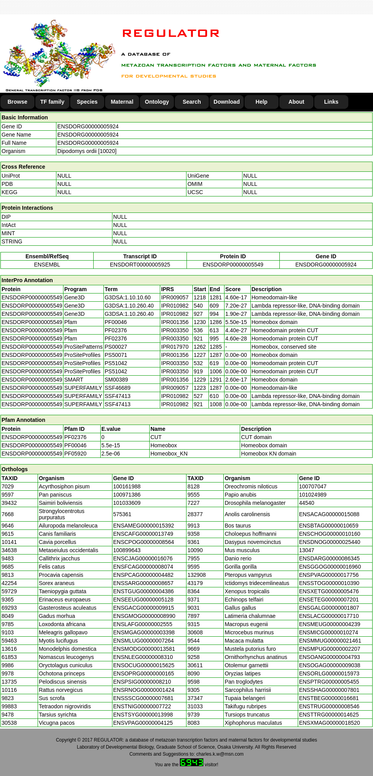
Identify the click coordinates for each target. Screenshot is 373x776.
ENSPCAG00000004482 (143, 575)
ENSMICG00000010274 (328, 632)
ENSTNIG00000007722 (142, 706)
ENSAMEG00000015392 (143, 525)
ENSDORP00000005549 (233, 264)
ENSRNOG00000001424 (143, 690)
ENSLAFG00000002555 (142, 624)
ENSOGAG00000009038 (329, 665)
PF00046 (75, 445)
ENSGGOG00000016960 (330, 567)
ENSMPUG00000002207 (329, 649)
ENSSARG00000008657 (143, 583)
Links (331, 102)
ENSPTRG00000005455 (329, 682)
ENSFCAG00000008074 (143, 567)
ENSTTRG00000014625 (329, 714)
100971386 (127, 495)
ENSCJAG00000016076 (143, 558)
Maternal (122, 102)
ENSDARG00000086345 (329, 558)
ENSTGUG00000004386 (143, 591)
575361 (122, 514)
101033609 (127, 503)
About (296, 102)
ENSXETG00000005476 (329, 591)
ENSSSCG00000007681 (143, 698)
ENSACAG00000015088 (329, 514)
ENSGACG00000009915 (143, 608)
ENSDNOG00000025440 (329, 542)
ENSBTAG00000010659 (329, 525)
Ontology (157, 102)
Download (227, 102)
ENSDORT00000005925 (140, 264)
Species (87, 102)
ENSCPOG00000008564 (143, 542)
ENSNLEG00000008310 (143, 657)
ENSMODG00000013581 (144, 649)
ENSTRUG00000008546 (329, 706)
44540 (306, 503)
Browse (17, 102)
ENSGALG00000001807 (329, 608)
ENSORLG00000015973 (329, 673)
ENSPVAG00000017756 (329, 575)
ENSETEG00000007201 (329, 599)
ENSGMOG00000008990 (144, 616)
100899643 (127, 550)
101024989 (312, 495)
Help (261, 102)
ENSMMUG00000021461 (330, 640)
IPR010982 (174, 305)
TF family (52, 102)
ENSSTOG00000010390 (329, 583)
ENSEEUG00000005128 (143, 599)
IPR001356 (174, 322)
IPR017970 (174, 347)
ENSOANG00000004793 (329, 657)
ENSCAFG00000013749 (143, 534)
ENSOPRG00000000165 (143, 673)
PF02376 (75, 437)
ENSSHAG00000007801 (329, 690)
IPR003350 (174, 330)
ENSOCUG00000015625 (143, 665)
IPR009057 (174, 297)
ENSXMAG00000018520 (329, 723)
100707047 (312, 486)
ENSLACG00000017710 (329, 616)
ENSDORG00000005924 (87, 126)
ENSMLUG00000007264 (143, 640)
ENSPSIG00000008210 (142, 682)
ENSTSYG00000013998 (143, 714)
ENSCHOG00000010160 (329, 534)
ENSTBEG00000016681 (329, 698)
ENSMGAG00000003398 (144, 632)
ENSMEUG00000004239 (329, 624)
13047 (306, 550)
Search (192, 102)
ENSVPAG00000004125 (143, 723)
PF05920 (75, 453)
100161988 (127, 486)
